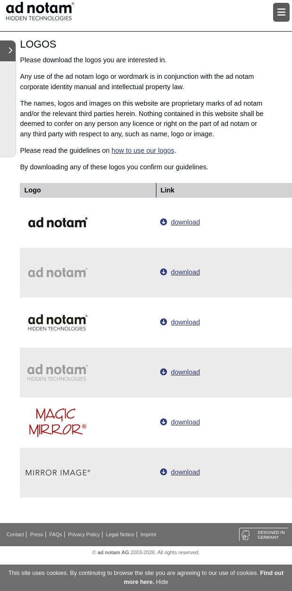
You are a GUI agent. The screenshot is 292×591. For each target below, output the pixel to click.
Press (36, 534)
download (185, 222)
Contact (15, 534)
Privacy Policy (84, 534)
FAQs (55, 534)
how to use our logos (143, 150)
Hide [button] (162, 582)
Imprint (148, 534)
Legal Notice (120, 534)
